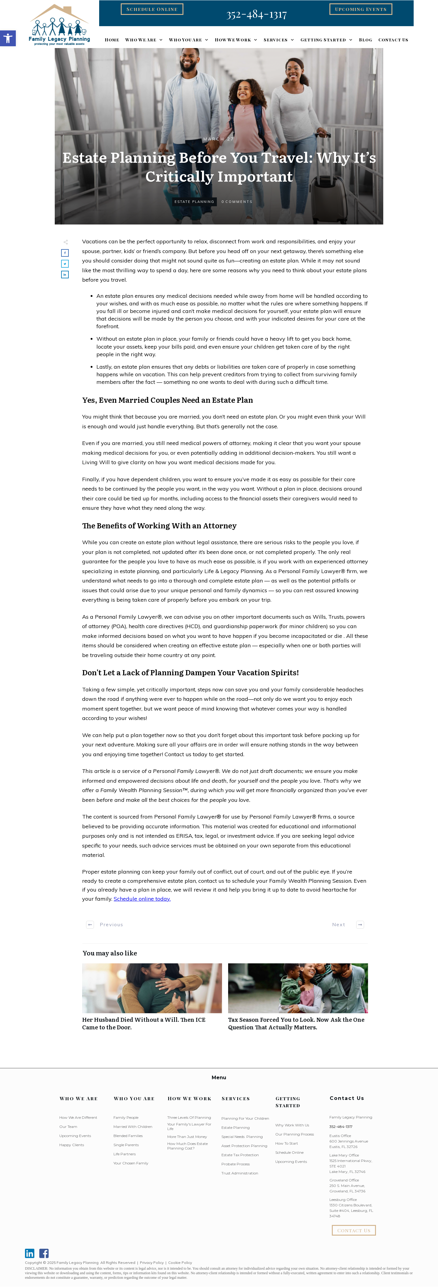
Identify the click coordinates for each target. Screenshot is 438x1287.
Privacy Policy (152, 1262)
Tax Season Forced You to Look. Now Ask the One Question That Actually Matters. (298, 1000)
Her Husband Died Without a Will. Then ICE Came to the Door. (152, 1000)
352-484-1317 (341, 1126)
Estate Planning (194, 202)
